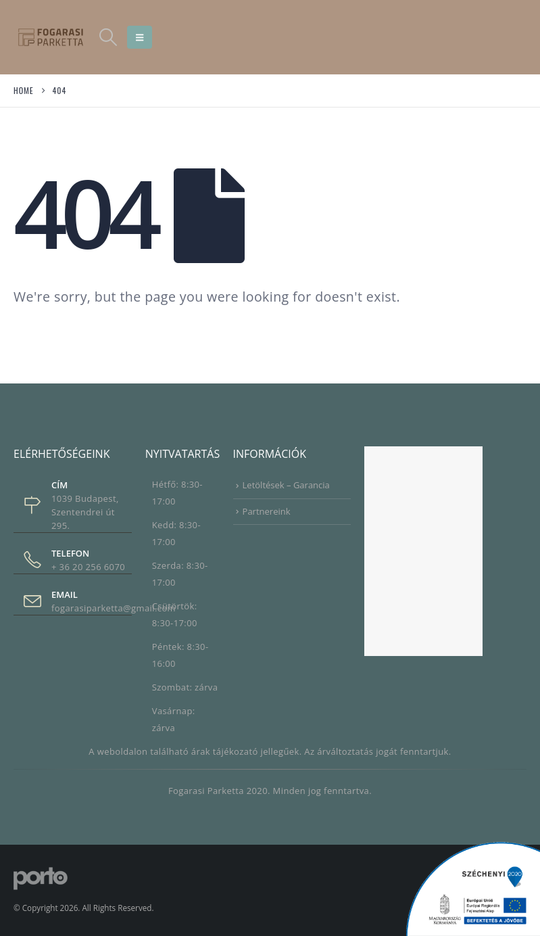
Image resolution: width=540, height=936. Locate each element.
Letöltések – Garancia (286, 485)
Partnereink (267, 511)
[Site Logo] (51, 36)
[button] (107, 37)
